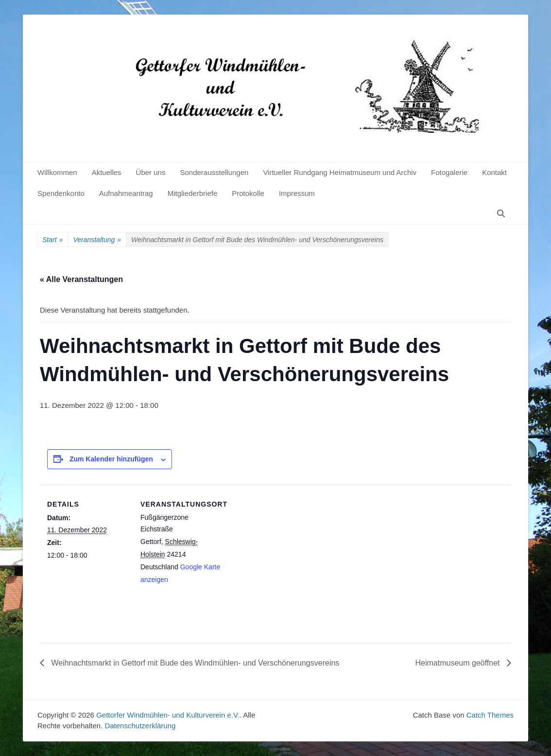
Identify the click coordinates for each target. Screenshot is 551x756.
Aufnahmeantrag (126, 193)
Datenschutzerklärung (139, 725)
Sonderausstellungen (214, 172)
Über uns (151, 172)
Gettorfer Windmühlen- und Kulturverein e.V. (168, 715)
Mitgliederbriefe (193, 193)
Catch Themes (490, 715)
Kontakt (494, 172)
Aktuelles (106, 172)
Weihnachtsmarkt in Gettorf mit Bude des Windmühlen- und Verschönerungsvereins (194, 663)
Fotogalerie (449, 172)
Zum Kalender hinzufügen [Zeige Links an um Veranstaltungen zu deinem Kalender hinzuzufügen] (111, 459)
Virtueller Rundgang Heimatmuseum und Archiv (339, 172)
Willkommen (57, 172)
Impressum (297, 193)
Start (52, 240)
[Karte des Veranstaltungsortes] (285, 552)
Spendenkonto (61, 193)
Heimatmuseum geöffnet (458, 663)
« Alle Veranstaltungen (81, 279)
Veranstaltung (97, 240)
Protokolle (248, 193)
